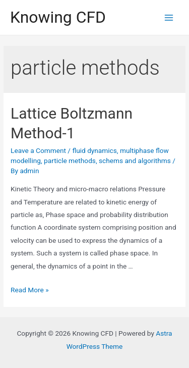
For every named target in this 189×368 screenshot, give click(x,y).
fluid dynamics (94, 150)
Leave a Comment (38, 150)
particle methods (70, 160)
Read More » (30, 290)
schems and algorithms (135, 160)
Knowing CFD (58, 17)
